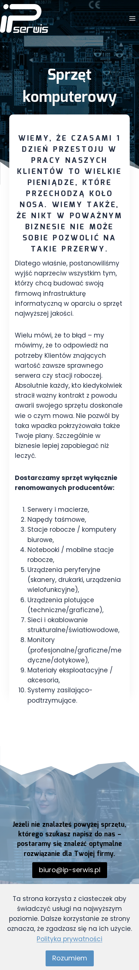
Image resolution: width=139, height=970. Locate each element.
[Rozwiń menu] (132, 18)
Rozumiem (69, 958)
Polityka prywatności (69, 939)
